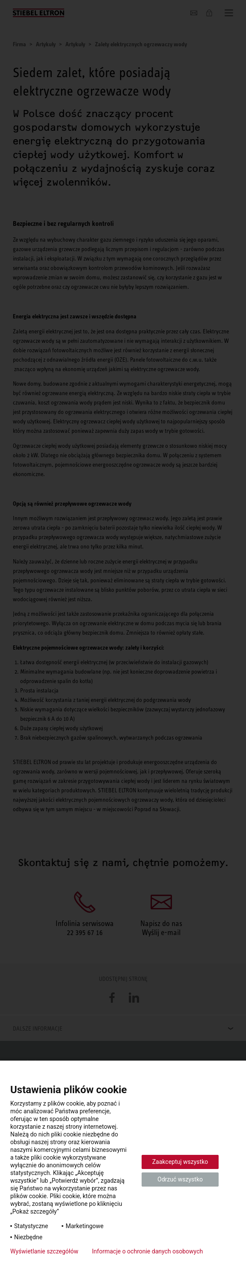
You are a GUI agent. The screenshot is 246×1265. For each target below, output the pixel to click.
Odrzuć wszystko (180, 1179)
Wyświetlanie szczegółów (44, 1251)
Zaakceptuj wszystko (180, 1161)
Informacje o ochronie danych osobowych (147, 1251)
